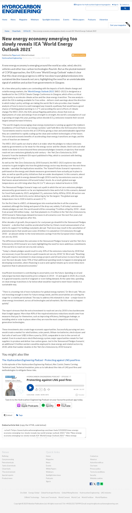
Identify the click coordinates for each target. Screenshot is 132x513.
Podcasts (92, 19)
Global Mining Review (70, 493)
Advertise (103, 19)
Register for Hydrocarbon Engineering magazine (92, 4)
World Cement (64, 497)
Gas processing (8, 459)
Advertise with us (96, 462)
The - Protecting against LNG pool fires (41, 360)
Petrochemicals (8, 462)
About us (93, 459)
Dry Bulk (23, 493)
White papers (78, 19)
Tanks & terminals (9, 466)
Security (93, 475)
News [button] (13, 19)
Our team (93, 466)
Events (66, 19)
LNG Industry (106, 493)
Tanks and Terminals (49, 497)
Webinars (35, 19)
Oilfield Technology (31, 497)
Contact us (124, 4)
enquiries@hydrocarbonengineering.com (102, 504)
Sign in (115, 4)
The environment (8, 472)
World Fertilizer (88, 497)
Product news (7, 478)
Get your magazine (120, 24)
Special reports (7, 475)
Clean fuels (6, 469)
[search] (102, 8)
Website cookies (96, 478)
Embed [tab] (8, 415)
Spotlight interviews (51, 19)
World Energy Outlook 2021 (41, 91)
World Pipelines (101, 497)
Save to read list (78, 55)
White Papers (51, 469)
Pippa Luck (16, 55)
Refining (5, 456)
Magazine (23, 19)
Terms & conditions (97, 472)
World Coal (75, 497)
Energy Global (34, 493)
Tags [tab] (19, 415)
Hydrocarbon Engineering (12, 58)
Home (4, 19)
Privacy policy (95, 469)
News (48, 462)
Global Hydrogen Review (50, 493)
